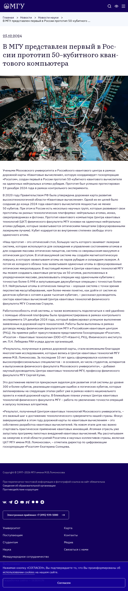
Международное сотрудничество (26, 556)
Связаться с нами (76, 549)
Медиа (68, 542)
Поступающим (13, 535)
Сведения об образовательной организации (29, 485)
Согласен (64, 583)
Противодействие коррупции (20, 489)
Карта (68, 528)
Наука (7, 549)
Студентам (10, 542)
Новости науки (48, 17)
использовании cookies (19, 572)
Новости (26, 17)
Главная (8, 17)
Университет (11, 528)
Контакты (71, 535)
